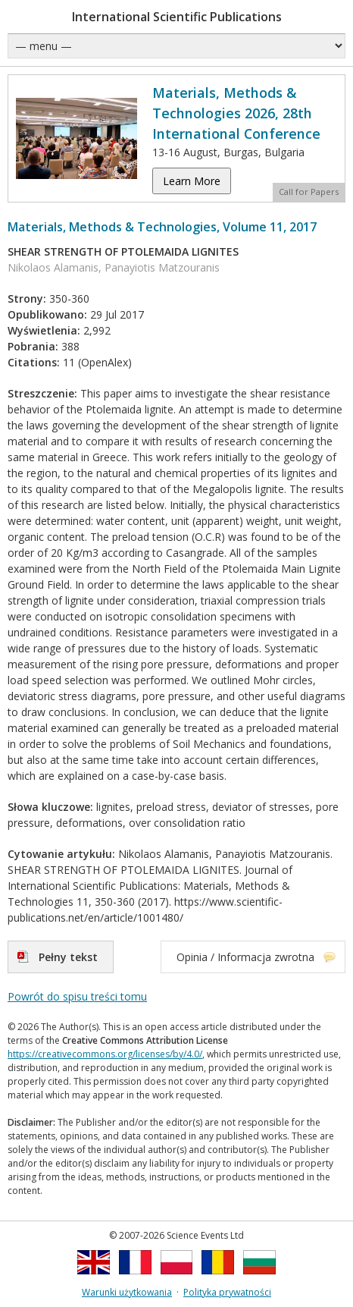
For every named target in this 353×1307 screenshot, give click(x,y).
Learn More (191, 181)
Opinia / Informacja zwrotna (245, 957)
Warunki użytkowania (127, 1292)
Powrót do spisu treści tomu (77, 996)
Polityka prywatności (227, 1292)
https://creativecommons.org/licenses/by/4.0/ (105, 1054)
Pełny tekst (68, 957)
